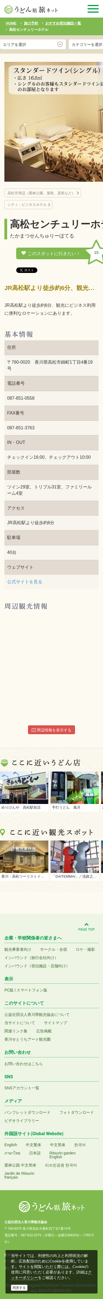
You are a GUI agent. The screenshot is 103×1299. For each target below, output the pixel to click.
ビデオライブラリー (21, 1120)
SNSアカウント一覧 (21, 1088)
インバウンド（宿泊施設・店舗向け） (37, 966)
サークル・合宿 (53, 949)
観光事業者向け (17, 949)
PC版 (8, 990)
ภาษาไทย (12, 1153)
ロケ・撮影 (85, 949)
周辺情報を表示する (52, 730)
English (10, 1145)
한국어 (80, 1145)
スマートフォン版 (31, 990)
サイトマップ (55, 1023)
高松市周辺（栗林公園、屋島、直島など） (41, 193)
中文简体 (57, 1145)
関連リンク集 (15, 1031)
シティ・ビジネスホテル (27, 205)
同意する (19, 1288)
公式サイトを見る (24, 581)
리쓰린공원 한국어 (61, 1165)
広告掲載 (44, 1031)
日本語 (35, 1153)
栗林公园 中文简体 (20, 1165)
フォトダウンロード (76, 1112)
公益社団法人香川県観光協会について (37, 1014)
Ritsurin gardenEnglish (62, 1155)
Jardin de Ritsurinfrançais (19, 1175)
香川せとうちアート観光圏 (27, 1039)
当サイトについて (19, 1023)
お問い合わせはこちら (23, 1064)
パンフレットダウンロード (27, 1112)
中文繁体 (33, 1145)
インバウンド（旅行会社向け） (31, 957)
